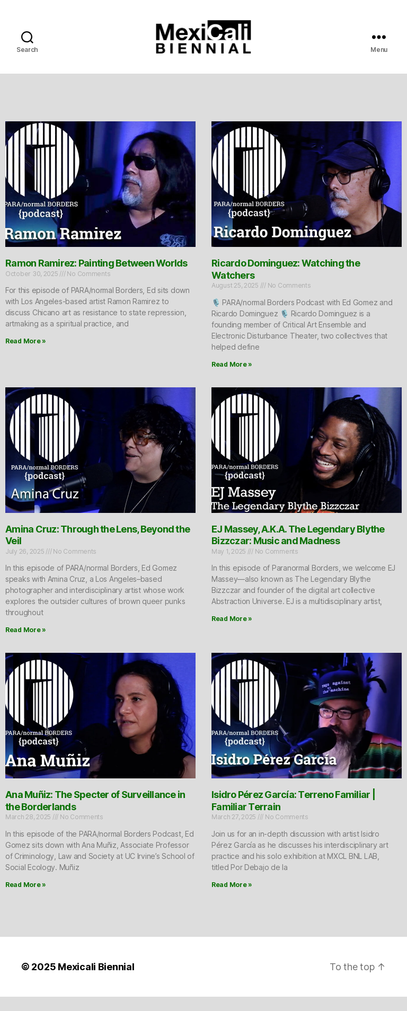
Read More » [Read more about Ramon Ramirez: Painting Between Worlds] (25, 355)
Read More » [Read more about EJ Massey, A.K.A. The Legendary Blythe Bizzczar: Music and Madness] (231, 633)
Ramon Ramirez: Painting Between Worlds (96, 277)
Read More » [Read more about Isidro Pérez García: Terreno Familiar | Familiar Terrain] (231, 899)
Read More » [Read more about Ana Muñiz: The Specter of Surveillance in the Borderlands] (25, 899)
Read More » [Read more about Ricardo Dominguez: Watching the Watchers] (231, 379)
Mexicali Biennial (96, 981)
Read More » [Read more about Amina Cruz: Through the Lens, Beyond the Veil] (25, 644)
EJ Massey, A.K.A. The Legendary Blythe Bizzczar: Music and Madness (298, 549)
